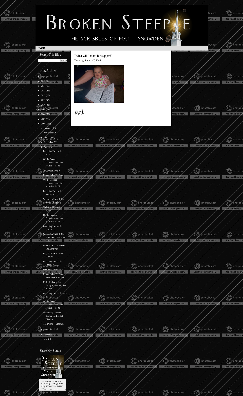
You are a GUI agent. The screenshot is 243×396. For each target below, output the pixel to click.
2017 (43, 76)
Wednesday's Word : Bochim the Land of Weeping (53, 316)
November (49, 133)
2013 (43, 91)
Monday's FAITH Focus (53, 175)
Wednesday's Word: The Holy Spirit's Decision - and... (54, 237)
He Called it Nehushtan (53, 269)
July (46, 329)
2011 (43, 100)
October (47, 137)
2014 (43, 86)
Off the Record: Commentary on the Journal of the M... (53, 162)
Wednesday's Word (51, 170)
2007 (43, 119)
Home (42, 48)
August (47, 147)
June (46, 334)
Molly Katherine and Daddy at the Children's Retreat (54, 285)
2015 (43, 81)
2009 (43, 109)
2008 (43, 114)
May (46, 339)
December (48, 128)
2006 (43, 124)
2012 (43, 95)
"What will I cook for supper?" (93, 55)
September (49, 142)
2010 (43, 105)
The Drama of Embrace (53, 324)
